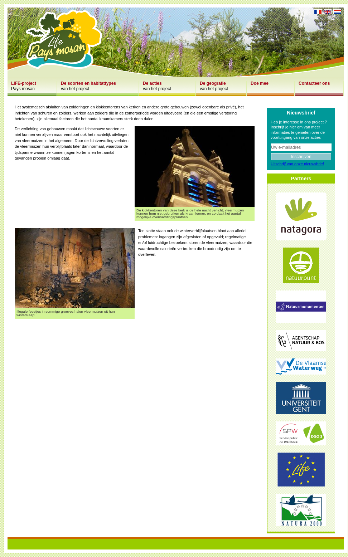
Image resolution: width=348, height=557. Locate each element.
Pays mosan (23, 86)
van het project (88, 86)
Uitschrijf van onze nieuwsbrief (297, 164)
